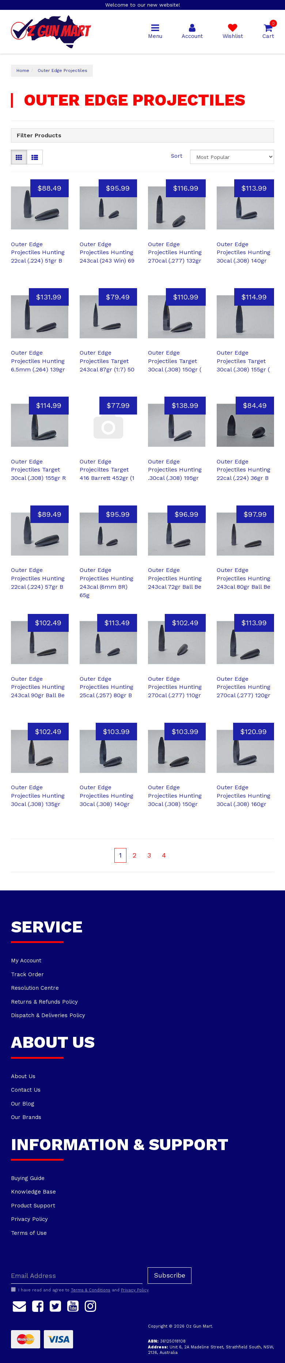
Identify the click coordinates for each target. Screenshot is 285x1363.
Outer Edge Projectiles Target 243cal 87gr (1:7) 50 (107, 361)
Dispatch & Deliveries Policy (48, 1015)
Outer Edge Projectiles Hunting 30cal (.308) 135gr (38, 796)
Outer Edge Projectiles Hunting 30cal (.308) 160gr (243, 796)
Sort (176, 156)
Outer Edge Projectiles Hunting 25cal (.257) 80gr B (106, 687)
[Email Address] (76, 1275)
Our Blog (22, 1103)
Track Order (27, 974)
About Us (23, 1076)
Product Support (33, 1205)
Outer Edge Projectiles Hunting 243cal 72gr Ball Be (175, 578)
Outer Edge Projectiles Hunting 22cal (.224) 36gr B (243, 470)
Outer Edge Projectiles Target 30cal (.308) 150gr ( (174, 361)
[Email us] (19, 1304)
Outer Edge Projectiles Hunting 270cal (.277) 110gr (175, 687)
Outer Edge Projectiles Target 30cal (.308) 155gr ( (243, 361)
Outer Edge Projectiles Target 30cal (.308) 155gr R (38, 470)
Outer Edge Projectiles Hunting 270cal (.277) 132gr (175, 252)
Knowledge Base (33, 1191)
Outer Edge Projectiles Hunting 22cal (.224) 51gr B (38, 252)
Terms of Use (29, 1233)
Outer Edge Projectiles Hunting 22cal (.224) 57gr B (38, 578)
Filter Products (39, 135)
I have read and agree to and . (80, 1290)
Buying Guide (28, 1178)
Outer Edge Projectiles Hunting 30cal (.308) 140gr (243, 252)
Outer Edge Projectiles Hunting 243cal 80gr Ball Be (243, 578)
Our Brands (26, 1117)
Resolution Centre (35, 988)
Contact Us (26, 1090)
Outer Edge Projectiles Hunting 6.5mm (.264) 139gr (38, 361)
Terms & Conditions (90, 1290)
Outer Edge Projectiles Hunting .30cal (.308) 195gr (175, 470)
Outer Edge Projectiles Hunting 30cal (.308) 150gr (175, 796)
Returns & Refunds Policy (44, 1002)
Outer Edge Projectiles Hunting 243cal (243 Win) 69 (107, 252)
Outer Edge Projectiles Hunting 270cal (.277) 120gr (243, 687)
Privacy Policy (29, 1219)
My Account (26, 960)
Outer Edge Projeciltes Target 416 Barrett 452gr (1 (107, 470)
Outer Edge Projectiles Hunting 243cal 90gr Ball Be (38, 687)
